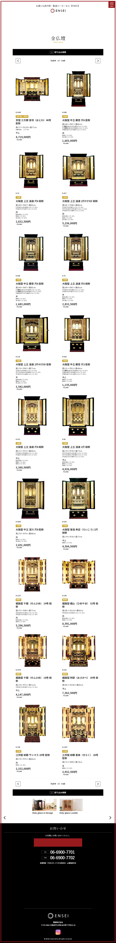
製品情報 (61, 873)
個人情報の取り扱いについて (40, 899)
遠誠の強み (31, 879)
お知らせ (61, 886)
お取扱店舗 (31, 886)
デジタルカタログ (67, 892)
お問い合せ (31, 892)
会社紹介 (61, 879)
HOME (28, 873)
